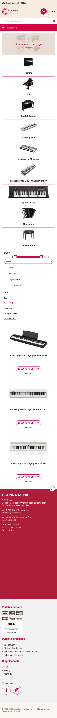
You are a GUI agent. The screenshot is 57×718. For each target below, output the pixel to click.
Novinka (12, 273)
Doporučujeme (15, 279)
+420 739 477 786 (10, 510)
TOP (5, 298)
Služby (7, 670)
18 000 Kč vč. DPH (26, 369)
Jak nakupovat (10, 645)
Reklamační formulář (13, 655)
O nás (6, 667)
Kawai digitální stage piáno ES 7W (28, 463)
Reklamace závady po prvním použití (21, 651)
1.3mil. (46, 257)
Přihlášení (24, 3)
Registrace (10, 3)
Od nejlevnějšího (10, 314)
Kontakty (8, 674)
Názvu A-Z (8, 303)
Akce (11, 267)
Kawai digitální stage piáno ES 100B (28, 355)
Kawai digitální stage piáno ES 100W (28, 409)
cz (52, 11)
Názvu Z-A (8, 308)
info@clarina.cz (9, 520)
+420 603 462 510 (10, 517)
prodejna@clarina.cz (11, 512)
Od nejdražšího (10, 319)
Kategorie (12, 27)
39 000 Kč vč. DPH (26, 477)
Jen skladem (15, 285)
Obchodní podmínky (13, 648)
